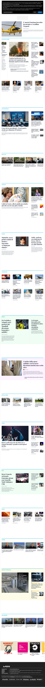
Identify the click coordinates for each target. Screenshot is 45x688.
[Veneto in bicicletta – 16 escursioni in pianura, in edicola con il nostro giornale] (39, 400)
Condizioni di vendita (4, 672)
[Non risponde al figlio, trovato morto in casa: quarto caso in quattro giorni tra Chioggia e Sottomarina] (17, 291)
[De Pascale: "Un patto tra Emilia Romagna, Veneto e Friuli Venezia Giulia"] (35, 136)
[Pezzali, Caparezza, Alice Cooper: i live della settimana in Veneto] (37, 430)
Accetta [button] (40, 12)
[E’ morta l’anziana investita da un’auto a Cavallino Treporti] (12, 29)
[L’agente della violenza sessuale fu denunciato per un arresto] (28, 277)
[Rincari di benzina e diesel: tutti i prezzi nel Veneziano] (6, 291)
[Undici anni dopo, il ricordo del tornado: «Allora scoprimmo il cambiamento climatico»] (4, 43)
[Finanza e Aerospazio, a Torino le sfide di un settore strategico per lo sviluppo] (7, 621)
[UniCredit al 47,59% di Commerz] (19, 545)
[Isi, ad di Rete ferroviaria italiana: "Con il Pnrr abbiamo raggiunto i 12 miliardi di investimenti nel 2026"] (7, 545)
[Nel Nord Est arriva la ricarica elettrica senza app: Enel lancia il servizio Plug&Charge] (35, 595)
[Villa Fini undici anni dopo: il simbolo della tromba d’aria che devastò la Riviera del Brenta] (19, 160)
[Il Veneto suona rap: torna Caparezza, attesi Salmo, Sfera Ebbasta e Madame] (35, 444)
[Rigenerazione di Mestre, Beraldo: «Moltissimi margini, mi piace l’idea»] (28, 83)
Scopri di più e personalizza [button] (8, 12)
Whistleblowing (5, 675)
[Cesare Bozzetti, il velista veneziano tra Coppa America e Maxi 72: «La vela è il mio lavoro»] (35, 486)
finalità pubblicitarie (7, 6)
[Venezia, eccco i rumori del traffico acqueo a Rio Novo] (7, 160)
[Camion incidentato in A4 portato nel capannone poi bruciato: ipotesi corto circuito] (19, 49)
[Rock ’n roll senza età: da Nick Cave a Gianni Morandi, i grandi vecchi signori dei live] (15, 433)
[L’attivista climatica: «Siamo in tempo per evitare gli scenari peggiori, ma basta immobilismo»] (37, 191)
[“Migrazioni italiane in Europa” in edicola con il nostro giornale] (6, 400)
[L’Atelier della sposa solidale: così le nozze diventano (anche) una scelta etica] (12, 368)
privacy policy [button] (35, 2)
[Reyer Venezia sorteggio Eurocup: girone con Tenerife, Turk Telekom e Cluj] (22, 478)
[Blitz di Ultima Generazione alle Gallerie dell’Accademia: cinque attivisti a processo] (35, 45)
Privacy (3, 674)
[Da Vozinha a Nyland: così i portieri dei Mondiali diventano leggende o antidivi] (22, 324)
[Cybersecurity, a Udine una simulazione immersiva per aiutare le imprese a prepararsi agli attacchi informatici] (37, 577)
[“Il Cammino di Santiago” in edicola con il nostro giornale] (17, 400)
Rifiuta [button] (35, 12)
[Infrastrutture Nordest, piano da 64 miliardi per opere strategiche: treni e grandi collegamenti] (37, 116)
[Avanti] (42, 169)
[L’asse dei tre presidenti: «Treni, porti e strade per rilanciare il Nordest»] (15, 119)
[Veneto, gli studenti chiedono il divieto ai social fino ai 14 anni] (6, 277)
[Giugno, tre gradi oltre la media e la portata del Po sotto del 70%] (35, 214)
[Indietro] (3, 169)
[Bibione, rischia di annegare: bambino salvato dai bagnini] (28, 291)
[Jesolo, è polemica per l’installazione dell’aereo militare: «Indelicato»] (39, 277)
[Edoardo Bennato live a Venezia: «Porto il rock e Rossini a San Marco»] (35, 451)
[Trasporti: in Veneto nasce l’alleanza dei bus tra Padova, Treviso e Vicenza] (28, 514)
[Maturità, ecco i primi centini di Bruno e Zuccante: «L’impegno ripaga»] (22, 241)
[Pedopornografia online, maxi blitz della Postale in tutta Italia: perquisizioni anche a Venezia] (35, 55)
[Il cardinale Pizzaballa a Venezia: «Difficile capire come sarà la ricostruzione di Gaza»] (6, 83)
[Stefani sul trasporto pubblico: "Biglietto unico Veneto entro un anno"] (35, 131)
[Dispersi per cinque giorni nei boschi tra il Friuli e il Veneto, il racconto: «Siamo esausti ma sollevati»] (39, 291)
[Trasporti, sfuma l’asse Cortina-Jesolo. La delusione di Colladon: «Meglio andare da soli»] (17, 514)
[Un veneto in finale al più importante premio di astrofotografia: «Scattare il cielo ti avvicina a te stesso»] (6, 514)
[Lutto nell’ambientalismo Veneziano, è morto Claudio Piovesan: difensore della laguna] (35, 63)
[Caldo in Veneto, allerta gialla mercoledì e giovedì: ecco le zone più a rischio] (15, 194)
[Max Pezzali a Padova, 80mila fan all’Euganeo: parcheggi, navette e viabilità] (17, 277)
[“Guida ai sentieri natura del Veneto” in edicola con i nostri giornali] (28, 400)
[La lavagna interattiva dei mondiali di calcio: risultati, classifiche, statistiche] (37, 324)
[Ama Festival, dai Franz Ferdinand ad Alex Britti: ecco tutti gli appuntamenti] (39, 514)
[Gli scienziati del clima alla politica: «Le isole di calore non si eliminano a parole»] (35, 206)
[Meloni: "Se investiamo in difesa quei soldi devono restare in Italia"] (31, 621)
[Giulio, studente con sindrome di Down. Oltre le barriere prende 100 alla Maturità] (37, 241)
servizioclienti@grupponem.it (27, 679)
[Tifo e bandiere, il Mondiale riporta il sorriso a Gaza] (19, 621)
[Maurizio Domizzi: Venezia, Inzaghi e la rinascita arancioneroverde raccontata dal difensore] (35, 476)
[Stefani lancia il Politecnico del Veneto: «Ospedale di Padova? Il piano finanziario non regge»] (35, 73)
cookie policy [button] (17, 4)
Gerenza (3, 673)
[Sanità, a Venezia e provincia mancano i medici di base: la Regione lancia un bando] (39, 83)
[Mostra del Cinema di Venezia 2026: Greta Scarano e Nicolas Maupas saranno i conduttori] (17, 83)
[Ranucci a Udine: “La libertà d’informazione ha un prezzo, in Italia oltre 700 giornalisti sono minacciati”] (31, 160)
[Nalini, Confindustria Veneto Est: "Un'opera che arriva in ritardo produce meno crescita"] (31, 545)
